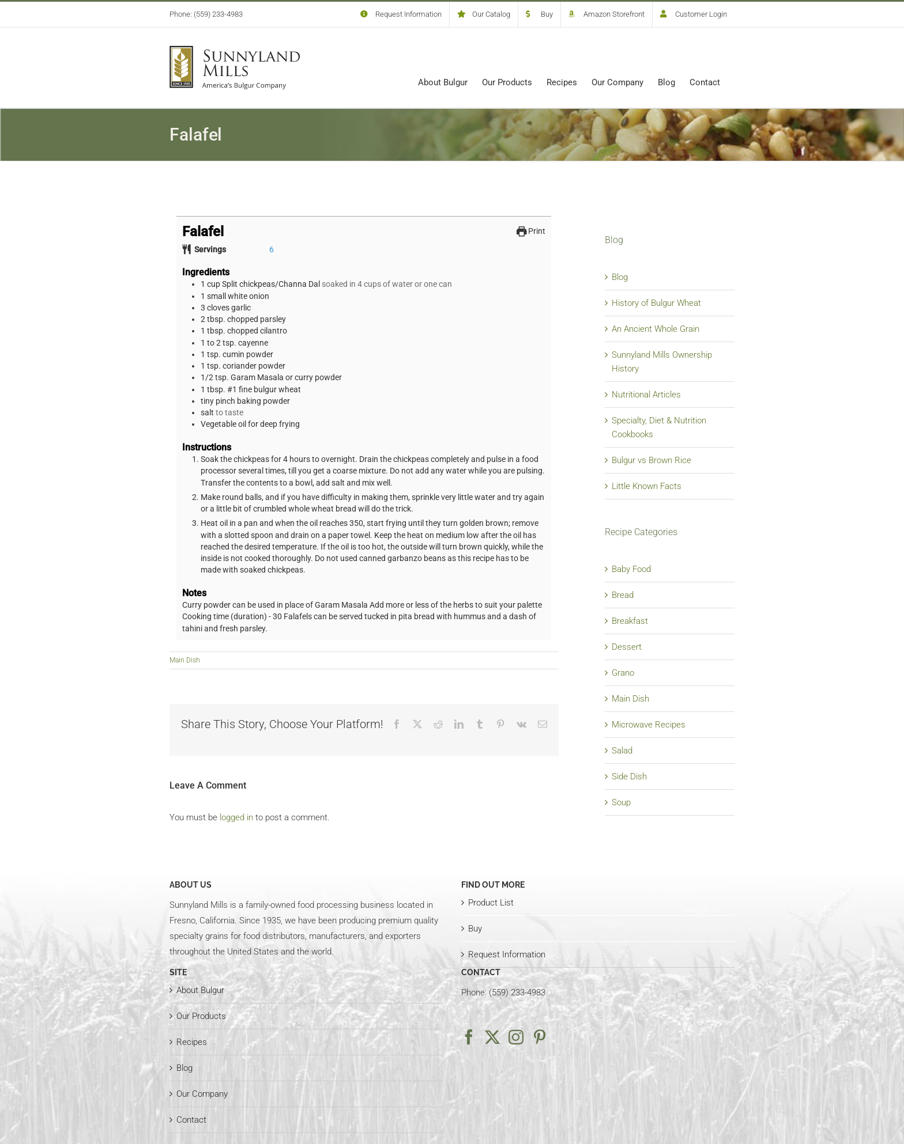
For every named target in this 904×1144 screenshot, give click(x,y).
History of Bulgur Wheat (656, 303)
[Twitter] (492, 1036)
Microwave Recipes (648, 724)
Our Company (202, 1094)
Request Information (506, 954)
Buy (475, 928)
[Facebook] (468, 1036)
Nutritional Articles (646, 394)
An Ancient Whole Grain (655, 329)
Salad (622, 750)
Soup (621, 802)
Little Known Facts (646, 486)
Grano (623, 673)
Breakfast (630, 621)
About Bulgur (200, 990)
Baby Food (631, 569)
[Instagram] (515, 1036)
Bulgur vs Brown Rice (651, 460)
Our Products (201, 1016)
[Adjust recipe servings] (271, 249)
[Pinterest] (539, 1036)
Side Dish (629, 776)
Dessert (627, 647)
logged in (236, 817)
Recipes (191, 1042)
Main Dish (185, 660)
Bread (623, 595)
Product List (491, 902)
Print (531, 231)
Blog (620, 277)
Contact (191, 1120)
